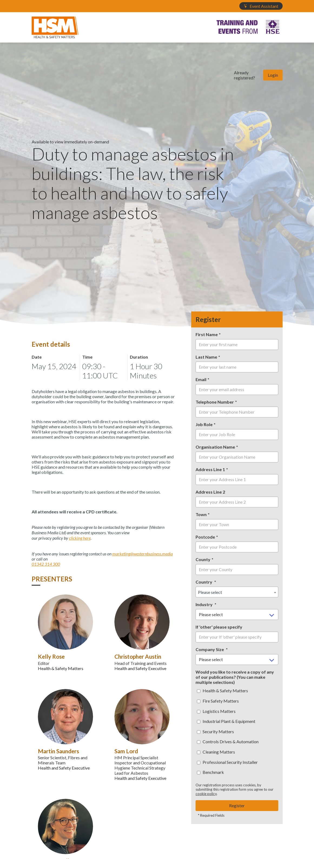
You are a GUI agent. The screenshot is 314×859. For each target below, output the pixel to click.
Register (237, 805)
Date (37, 356)
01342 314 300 (46, 564)
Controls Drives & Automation (228, 741)
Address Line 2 (210, 491)
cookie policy (206, 794)
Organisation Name (215, 446)
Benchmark (210, 772)
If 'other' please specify (219, 626)
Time (87, 356)
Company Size (210, 649)
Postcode (205, 536)
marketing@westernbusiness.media (142, 553)
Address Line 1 (210, 469)
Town (201, 514)
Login (273, 75)
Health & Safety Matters (222, 690)
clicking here (80, 538)
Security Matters (215, 731)
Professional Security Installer (227, 762)
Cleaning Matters (216, 751)
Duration (139, 356)
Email (201, 379)
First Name (207, 334)
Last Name (206, 356)
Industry (204, 604)
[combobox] (237, 592)
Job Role (204, 424)
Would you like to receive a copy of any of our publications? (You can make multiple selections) (235, 677)
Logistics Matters (216, 711)
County (203, 559)
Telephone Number (215, 401)
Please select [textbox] (210, 592)
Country (204, 581)
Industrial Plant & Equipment (226, 721)
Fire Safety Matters (218, 700)
